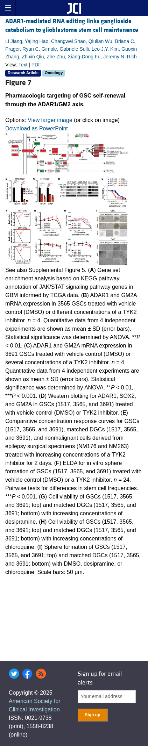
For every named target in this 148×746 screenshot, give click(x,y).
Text (23, 64)
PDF (36, 64)
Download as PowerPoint (36, 128)
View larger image (50, 120)
